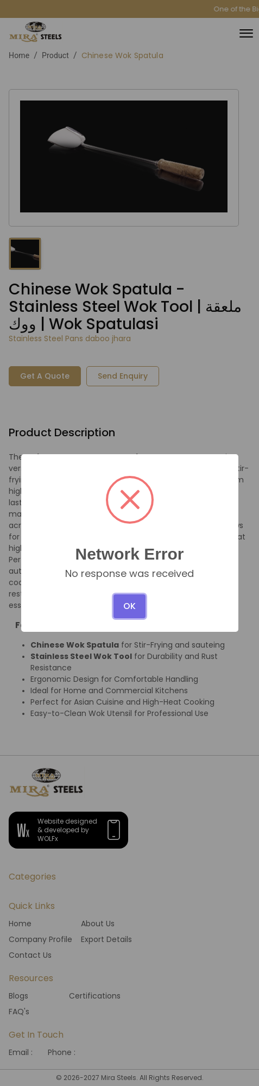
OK (129, 606)
